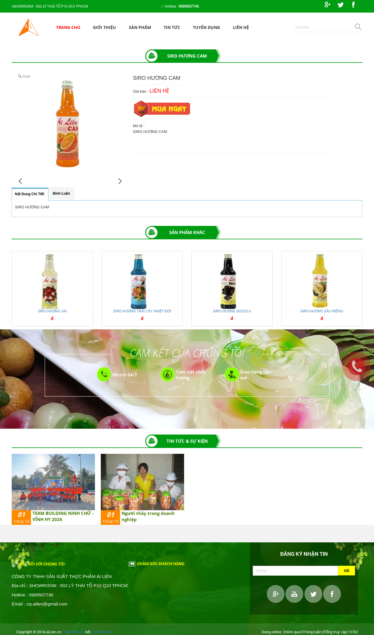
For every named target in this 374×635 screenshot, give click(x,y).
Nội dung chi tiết (29, 194)
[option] (53, 489)
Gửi (346, 570)
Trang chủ (68, 27)
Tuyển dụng (206, 27)
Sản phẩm (140, 27)
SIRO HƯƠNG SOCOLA (232, 311)
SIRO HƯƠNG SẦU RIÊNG (321, 311)
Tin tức (172, 27)
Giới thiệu (104, 27)
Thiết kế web (73, 631)
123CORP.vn (101, 631)
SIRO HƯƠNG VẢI (52, 311)
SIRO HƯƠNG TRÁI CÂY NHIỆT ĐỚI (142, 311)
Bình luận (61, 193)
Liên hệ (241, 27)
